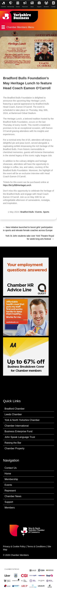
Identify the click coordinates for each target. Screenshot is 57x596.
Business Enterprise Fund (18, 431)
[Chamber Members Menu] (28, 27)
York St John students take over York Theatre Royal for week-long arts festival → (29, 237)
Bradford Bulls (27, 212)
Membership (11, 479)
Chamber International (17, 425)
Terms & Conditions (36, 546)
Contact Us (11, 468)
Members (10, 507)
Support (9, 502)
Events (38, 212)
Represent (10, 490)
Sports (46, 212)
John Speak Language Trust (20, 437)
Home (8, 473)
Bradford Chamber (15, 408)
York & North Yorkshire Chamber (22, 420)
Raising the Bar (13, 442)
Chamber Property (14, 448)
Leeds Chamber (13, 414)
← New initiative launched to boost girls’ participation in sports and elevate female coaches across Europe (28, 229)
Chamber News (13, 496)
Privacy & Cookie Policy (14, 546)
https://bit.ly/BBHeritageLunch (17, 185)
